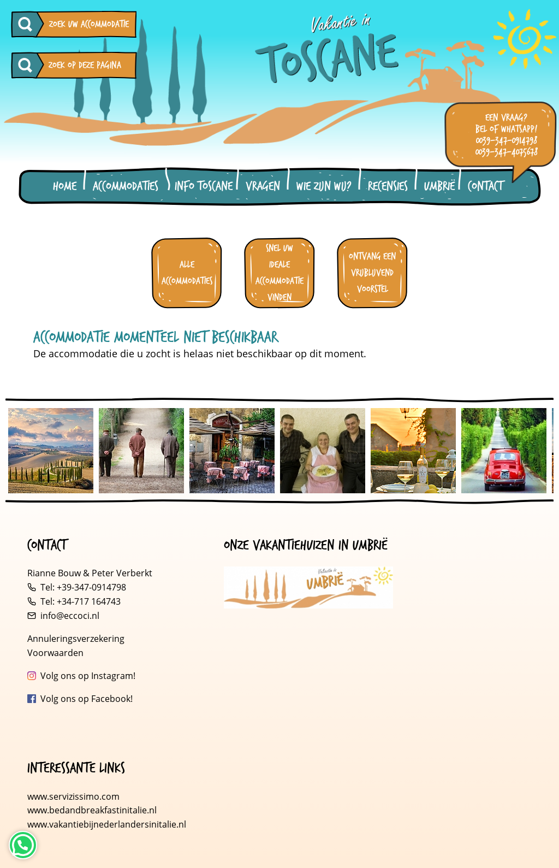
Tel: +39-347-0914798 (83, 587)
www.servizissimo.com (73, 796)
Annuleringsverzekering (75, 639)
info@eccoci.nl (69, 616)
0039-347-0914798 (506, 140)
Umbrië (439, 186)
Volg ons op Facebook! (86, 699)
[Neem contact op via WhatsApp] (23, 845)
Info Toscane (204, 186)
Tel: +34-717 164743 (80, 601)
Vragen (263, 186)
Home (64, 186)
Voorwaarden (55, 653)
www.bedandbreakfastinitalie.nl (93, 810)
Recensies (388, 186)
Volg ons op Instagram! (87, 676)
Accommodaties (125, 186)
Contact (485, 186)
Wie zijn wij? (324, 186)
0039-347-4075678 (506, 152)
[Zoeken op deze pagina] (27, 65)
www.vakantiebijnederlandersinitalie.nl (106, 824)
